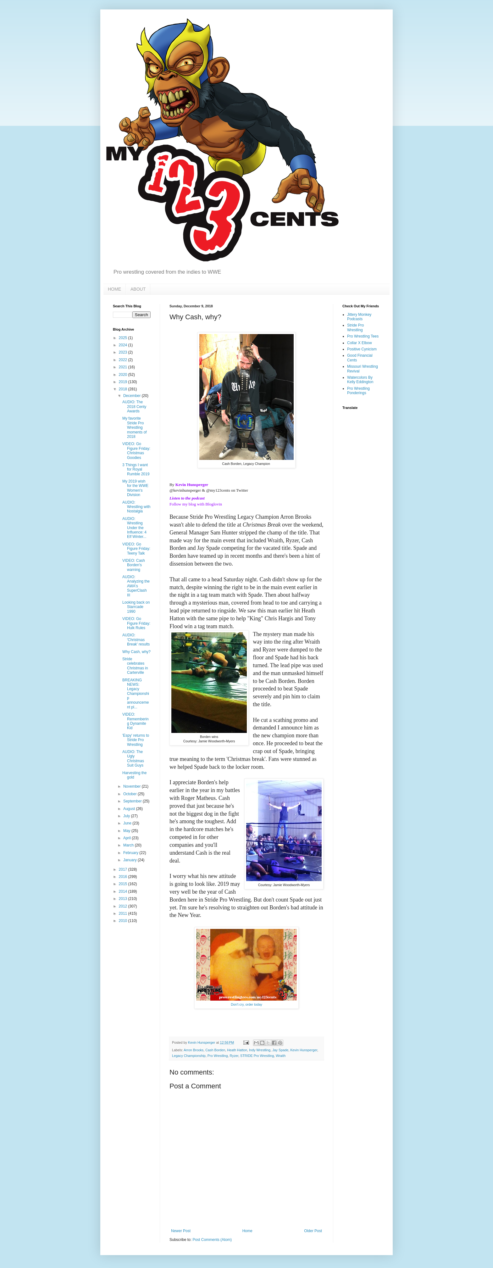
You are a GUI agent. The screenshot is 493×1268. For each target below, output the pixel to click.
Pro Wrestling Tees (363, 336)
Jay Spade (280, 1050)
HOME (114, 289)
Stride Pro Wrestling (355, 327)
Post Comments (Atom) (212, 1239)
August (129, 809)
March (129, 845)
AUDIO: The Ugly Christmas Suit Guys (133, 759)
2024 (123, 345)
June (127, 823)
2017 (123, 869)
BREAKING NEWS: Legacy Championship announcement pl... (135, 693)
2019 (123, 382)
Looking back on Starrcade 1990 (136, 607)
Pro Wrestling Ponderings (358, 390)
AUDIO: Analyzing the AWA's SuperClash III (136, 586)
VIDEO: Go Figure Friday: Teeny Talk (136, 549)
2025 (123, 338)
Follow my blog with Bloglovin (195, 504)
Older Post (313, 1231)
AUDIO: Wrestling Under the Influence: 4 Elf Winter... (134, 528)
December (132, 396)
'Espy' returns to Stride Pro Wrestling (135, 740)
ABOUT (138, 289)
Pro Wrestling (218, 1056)
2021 (123, 367)
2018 (123, 389)
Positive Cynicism (362, 349)
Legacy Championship (189, 1056)
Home (247, 1231)
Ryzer (234, 1056)
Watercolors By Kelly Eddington (360, 379)
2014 (123, 891)
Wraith (280, 1056)
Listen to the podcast (187, 498)
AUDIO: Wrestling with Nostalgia (136, 507)
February (131, 853)
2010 (123, 921)
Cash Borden (215, 1050)
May (127, 831)
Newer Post (181, 1231)
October (130, 794)
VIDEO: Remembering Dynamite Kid (135, 721)
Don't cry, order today (246, 1004)
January (130, 860)
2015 (123, 884)
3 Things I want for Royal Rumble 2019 (135, 469)
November (132, 786)
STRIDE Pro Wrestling (257, 1056)
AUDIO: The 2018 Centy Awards (134, 406)
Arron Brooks (193, 1050)
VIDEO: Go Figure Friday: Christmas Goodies (136, 451)
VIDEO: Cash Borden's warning (133, 565)
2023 (123, 352)
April (127, 838)
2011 (123, 913)
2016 (123, 876)
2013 (123, 899)
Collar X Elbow (359, 343)
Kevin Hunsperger (191, 484)
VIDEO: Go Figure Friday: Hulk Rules (136, 623)
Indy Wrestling (259, 1050)
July (127, 816)
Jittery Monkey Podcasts (359, 316)
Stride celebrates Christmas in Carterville (135, 666)
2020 (123, 374)
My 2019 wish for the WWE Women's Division (135, 488)
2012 (123, 906)
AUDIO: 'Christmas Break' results (136, 639)
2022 (123, 360)
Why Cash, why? (136, 652)
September (133, 801)
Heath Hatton (237, 1050)
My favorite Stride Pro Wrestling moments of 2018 (134, 427)
